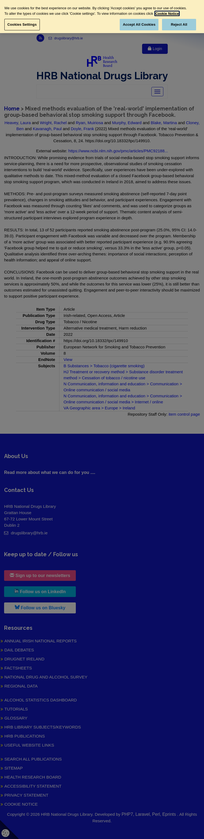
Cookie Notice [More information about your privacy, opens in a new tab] (167, 13)
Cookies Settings (22, 24)
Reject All (179, 24)
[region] (102, 16)
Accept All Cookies (139, 24)
